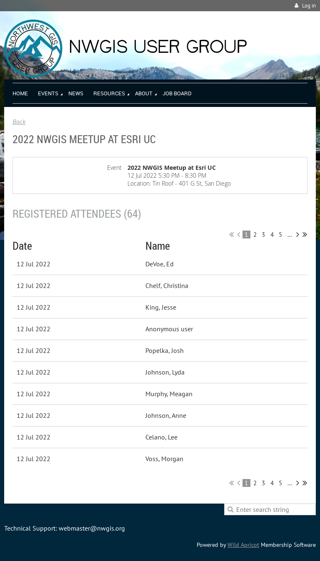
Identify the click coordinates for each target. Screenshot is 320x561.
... (290, 234)
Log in (309, 5)
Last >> (305, 234)
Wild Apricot (243, 545)
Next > (298, 234)
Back (18, 121)
